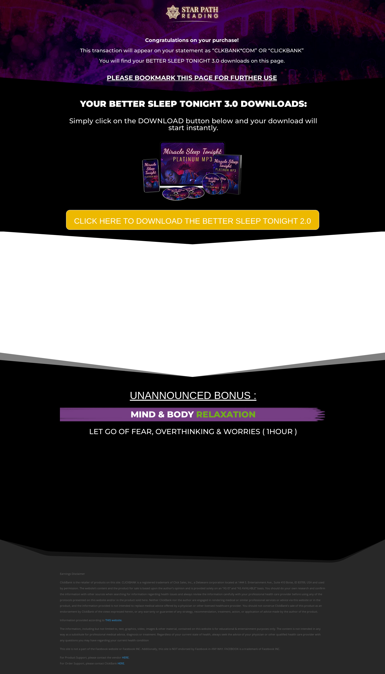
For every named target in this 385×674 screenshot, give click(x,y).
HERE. (125, 657)
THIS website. (113, 620)
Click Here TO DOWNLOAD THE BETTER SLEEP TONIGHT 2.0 (192, 221)
